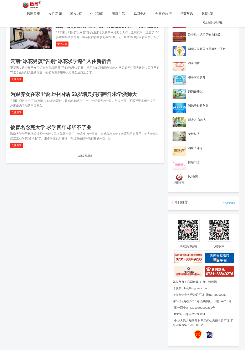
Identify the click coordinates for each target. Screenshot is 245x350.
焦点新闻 (96, 13)
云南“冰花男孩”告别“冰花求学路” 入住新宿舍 (61, 61)
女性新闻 (55, 13)
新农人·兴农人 (197, 119)
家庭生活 (118, 13)
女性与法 (194, 134)
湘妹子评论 (195, 148)
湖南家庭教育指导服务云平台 (207, 48)
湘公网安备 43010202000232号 (194, 307)
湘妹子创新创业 (198, 105)
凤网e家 (208, 13)
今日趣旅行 (163, 13)
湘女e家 (76, 13)
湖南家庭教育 (196, 77)
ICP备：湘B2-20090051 (189, 314)
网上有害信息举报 (213, 22)
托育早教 (186, 13)
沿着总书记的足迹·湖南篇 (204, 34)
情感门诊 (194, 162)
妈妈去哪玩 (195, 91)
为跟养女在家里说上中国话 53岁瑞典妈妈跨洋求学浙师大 (73, 94)
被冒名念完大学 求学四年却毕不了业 (51, 127)
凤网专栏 (140, 13)
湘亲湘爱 (194, 63)
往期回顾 (229, 203)
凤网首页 (33, 13)
